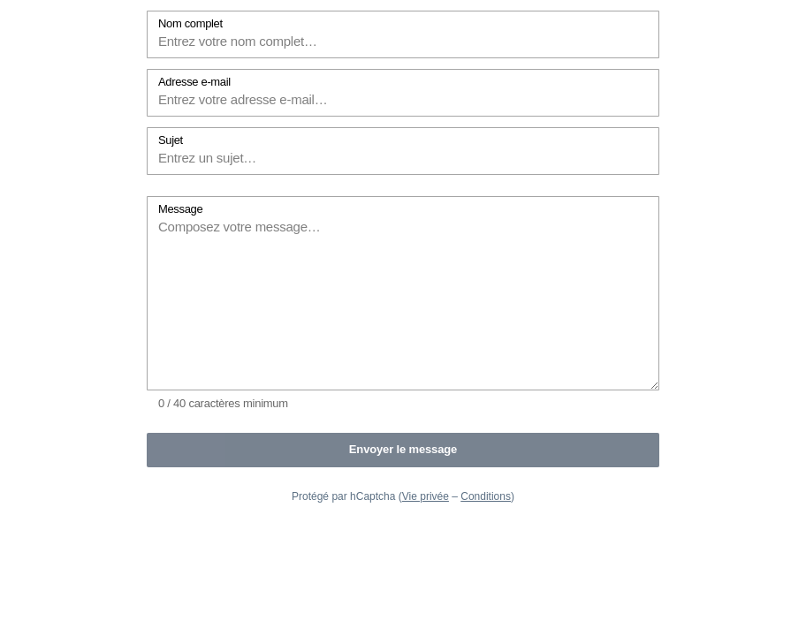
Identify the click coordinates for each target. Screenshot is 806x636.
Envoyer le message (403, 449)
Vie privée (425, 496)
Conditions (485, 496)
